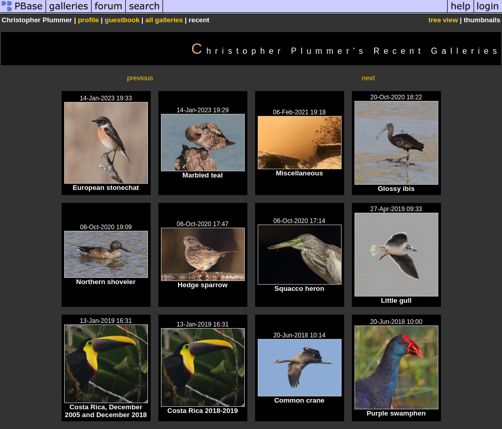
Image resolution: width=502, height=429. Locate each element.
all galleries (164, 20)
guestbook (122, 20)
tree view (443, 20)
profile (88, 20)
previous (140, 78)
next (368, 78)
